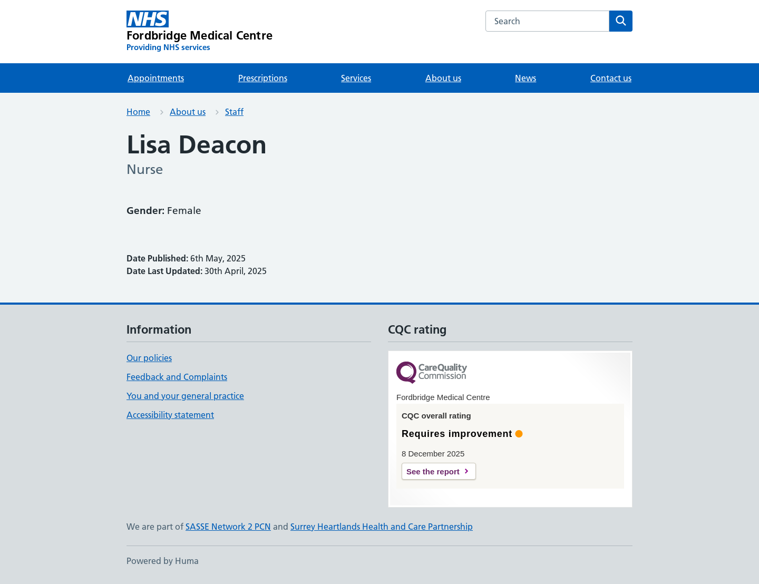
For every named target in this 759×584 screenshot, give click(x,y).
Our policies (149, 358)
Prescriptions (262, 78)
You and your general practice (185, 396)
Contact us (610, 78)
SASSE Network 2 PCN (228, 526)
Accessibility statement (170, 415)
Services (356, 78)
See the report (433, 471)
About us (443, 78)
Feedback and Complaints (176, 377)
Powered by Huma (162, 561)
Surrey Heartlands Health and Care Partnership (381, 526)
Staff (234, 111)
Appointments (156, 78)
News (525, 78)
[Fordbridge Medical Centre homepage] (199, 32)
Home (138, 111)
